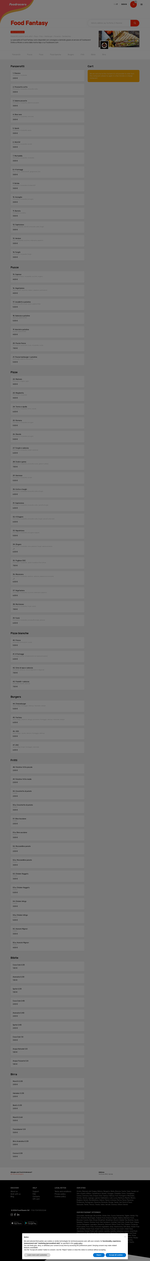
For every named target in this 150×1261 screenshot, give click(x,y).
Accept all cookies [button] (116, 1255)
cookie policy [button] (78, 1243)
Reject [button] (99, 1255)
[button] (125, 1237)
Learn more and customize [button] (37, 1255)
